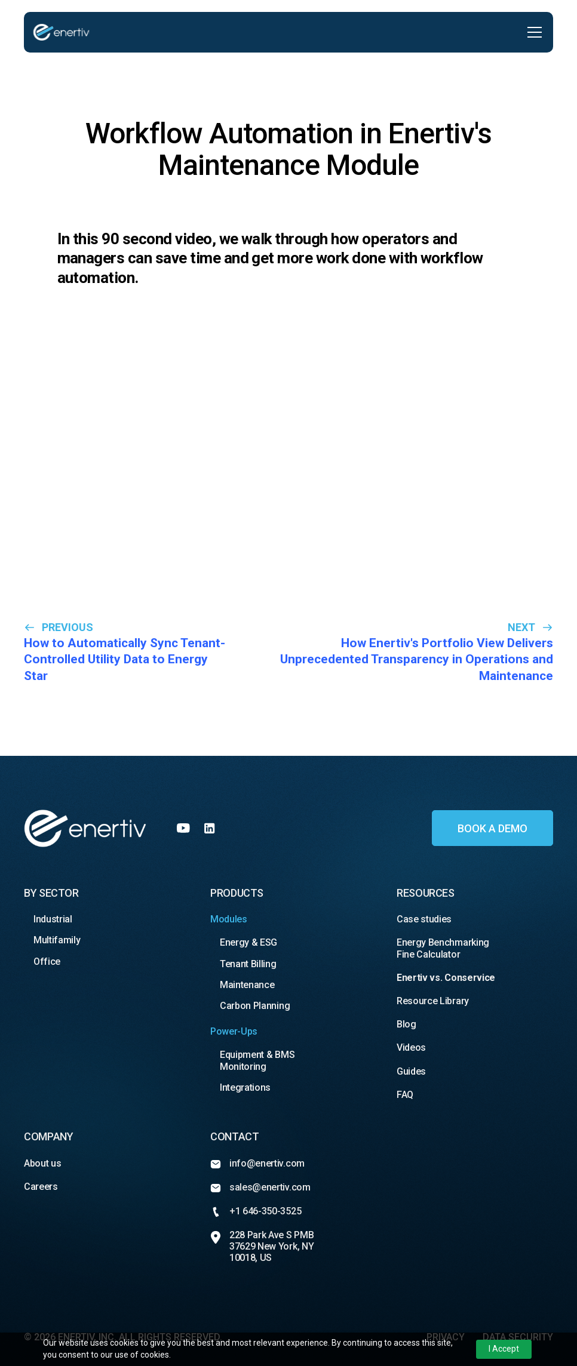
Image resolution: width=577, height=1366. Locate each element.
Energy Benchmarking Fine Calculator (443, 948)
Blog (406, 1024)
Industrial (52, 919)
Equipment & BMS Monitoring (257, 1060)
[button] (532, 32)
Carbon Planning (255, 1005)
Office (46, 961)
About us (43, 1163)
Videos (411, 1047)
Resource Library (433, 1001)
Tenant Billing (248, 964)
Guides (411, 1071)
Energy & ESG (250, 942)
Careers (42, 1186)
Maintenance (247, 984)
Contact (234, 1136)
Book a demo (492, 828)
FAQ (405, 1094)
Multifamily (56, 940)
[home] (61, 32)
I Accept (504, 1348)
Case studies (426, 919)
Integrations (245, 1087)
